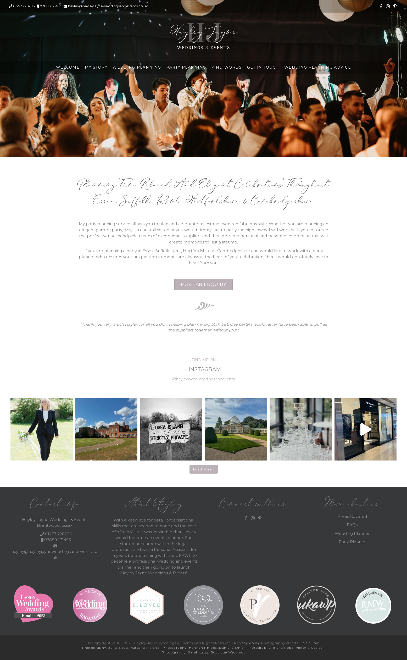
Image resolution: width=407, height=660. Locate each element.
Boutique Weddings (228, 652)
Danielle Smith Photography (245, 648)
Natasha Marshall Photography (158, 648)
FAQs (352, 524)
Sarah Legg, (199, 652)
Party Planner (352, 541)
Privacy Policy (247, 643)
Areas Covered (352, 516)
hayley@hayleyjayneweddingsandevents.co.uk (108, 6)
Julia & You (118, 648)
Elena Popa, (284, 648)
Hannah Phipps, (204, 648)
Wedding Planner (352, 533)
